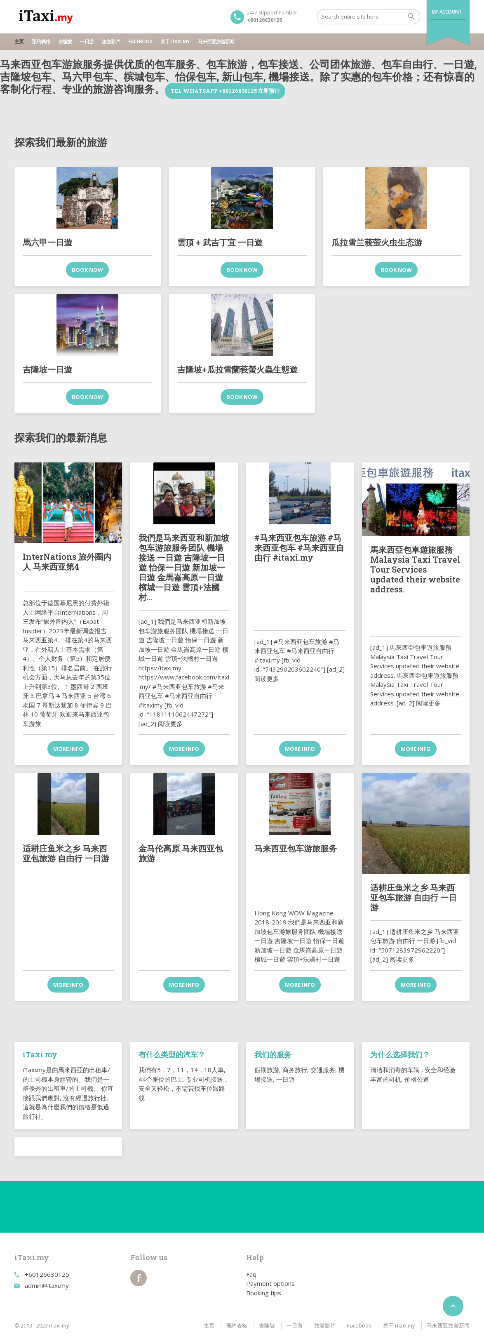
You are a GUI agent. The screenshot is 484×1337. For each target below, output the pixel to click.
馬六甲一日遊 (47, 242)
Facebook (140, 41)
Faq (251, 1274)
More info (68, 748)
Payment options (270, 1283)
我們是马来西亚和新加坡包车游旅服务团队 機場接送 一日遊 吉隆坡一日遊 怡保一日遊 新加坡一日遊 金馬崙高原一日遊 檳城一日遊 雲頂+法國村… (184, 567)
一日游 (87, 41)
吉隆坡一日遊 (47, 369)
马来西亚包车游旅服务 (295, 848)
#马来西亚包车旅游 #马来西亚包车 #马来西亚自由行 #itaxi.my (299, 547)
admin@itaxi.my (47, 1285)
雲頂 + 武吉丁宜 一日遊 (220, 242)
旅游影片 (111, 41)
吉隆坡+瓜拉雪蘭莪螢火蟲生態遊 (237, 369)
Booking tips (263, 1293)
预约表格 (41, 41)
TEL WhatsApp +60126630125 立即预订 (225, 90)
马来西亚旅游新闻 (216, 41)
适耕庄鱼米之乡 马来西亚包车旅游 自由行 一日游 (413, 897)
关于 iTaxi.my (175, 41)
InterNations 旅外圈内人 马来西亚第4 (67, 561)
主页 (18, 41)
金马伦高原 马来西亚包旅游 (181, 853)
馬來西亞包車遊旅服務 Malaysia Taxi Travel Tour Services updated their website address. (415, 569)
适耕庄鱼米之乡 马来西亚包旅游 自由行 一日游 (66, 853)
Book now (87, 270)
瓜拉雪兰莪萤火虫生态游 (376, 242)
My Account (447, 11)
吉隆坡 (65, 41)
